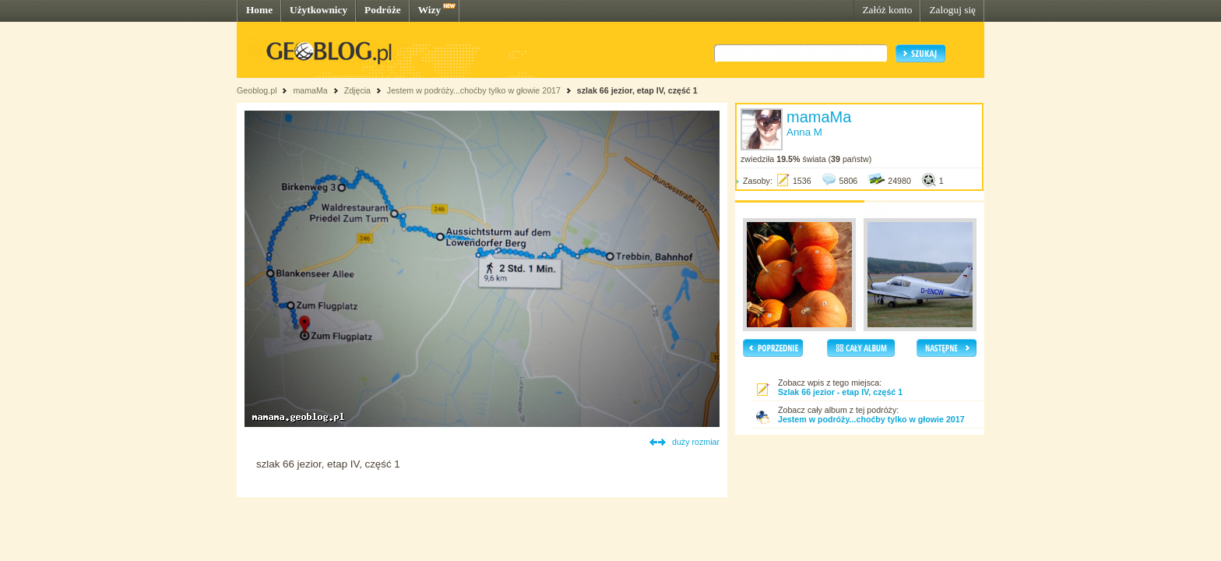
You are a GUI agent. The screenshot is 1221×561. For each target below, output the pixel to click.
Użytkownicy (318, 10)
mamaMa (310, 90)
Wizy (429, 10)
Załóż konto (887, 10)
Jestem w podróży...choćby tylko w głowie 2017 (474, 90)
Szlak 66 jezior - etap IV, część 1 (840, 392)
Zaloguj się (952, 10)
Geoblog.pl (257, 90)
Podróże (382, 10)
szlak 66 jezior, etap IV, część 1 (637, 90)
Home (259, 10)
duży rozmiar (696, 441)
